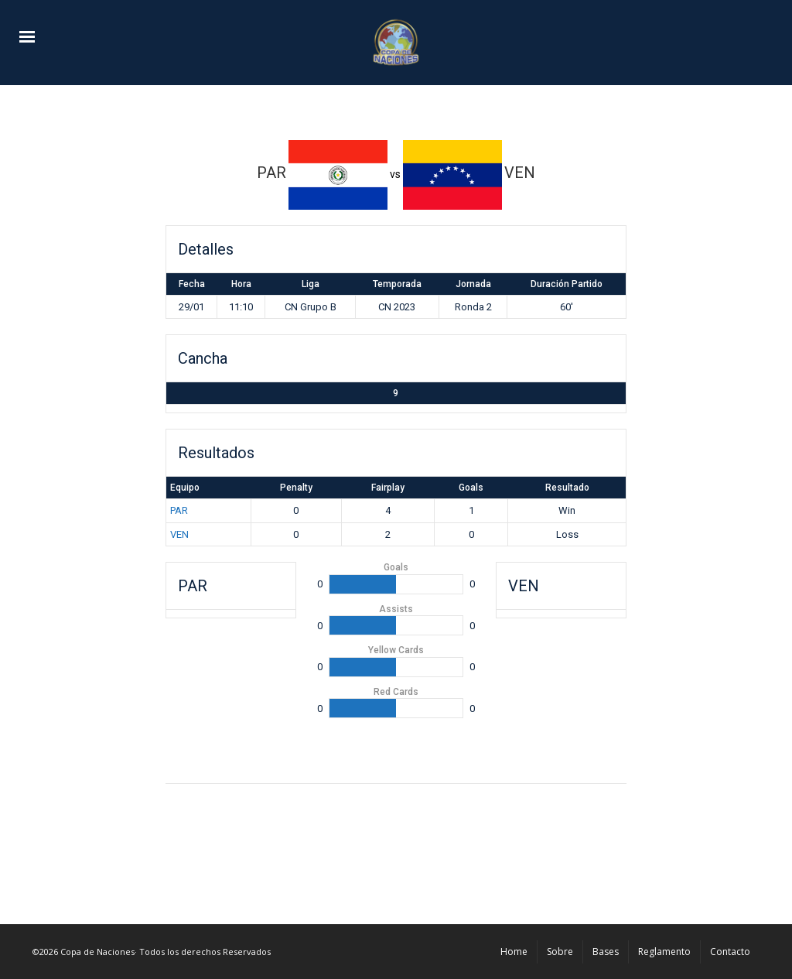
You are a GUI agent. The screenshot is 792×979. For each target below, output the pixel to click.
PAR (179, 510)
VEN (179, 534)
